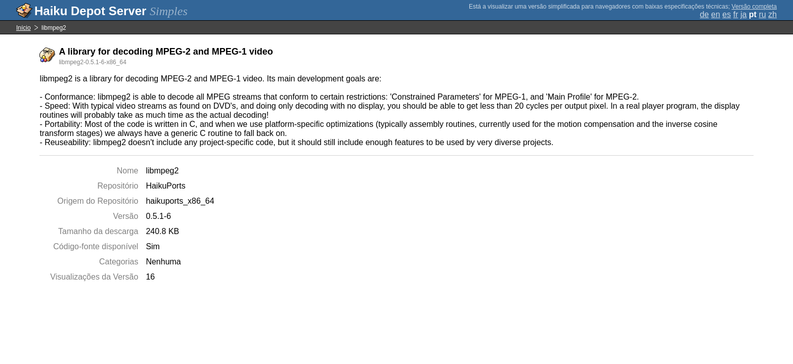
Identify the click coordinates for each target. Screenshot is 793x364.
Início (23, 27)
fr (735, 14)
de (704, 14)
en (715, 14)
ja (743, 14)
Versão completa (754, 6)
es (726, 14)
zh (772, 14)
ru (762, 14)
